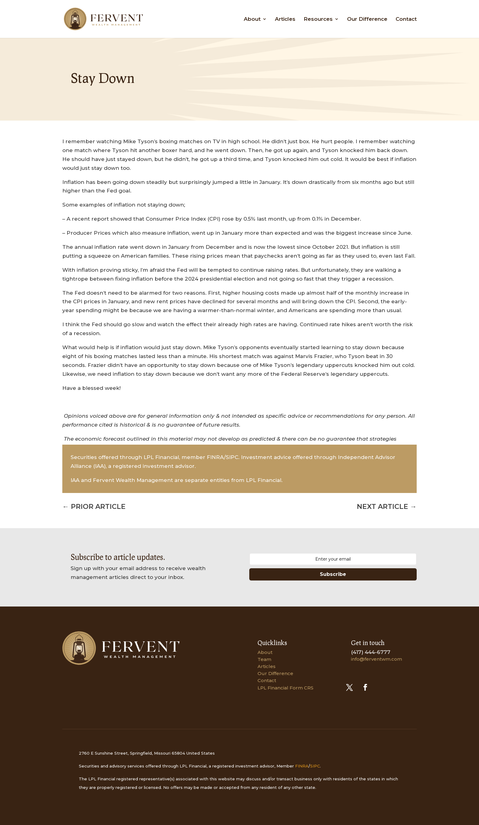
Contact (406, 19)
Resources (318, 19)
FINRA (302, 765)
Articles (285, 19)
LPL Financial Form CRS (285, 688)
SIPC (315, 765)
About (252, 19)
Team (264, 659)
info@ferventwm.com (376, 659)
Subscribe (333, 574)
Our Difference (367, 19)
